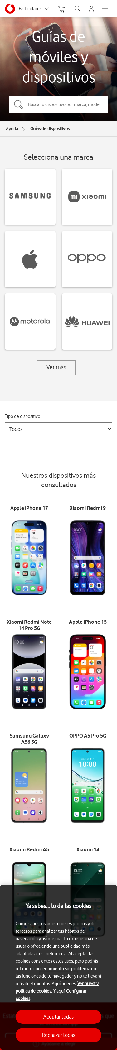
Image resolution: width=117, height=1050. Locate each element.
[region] (58, 967)
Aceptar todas (58, 1017)
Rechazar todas (58, 1035)
